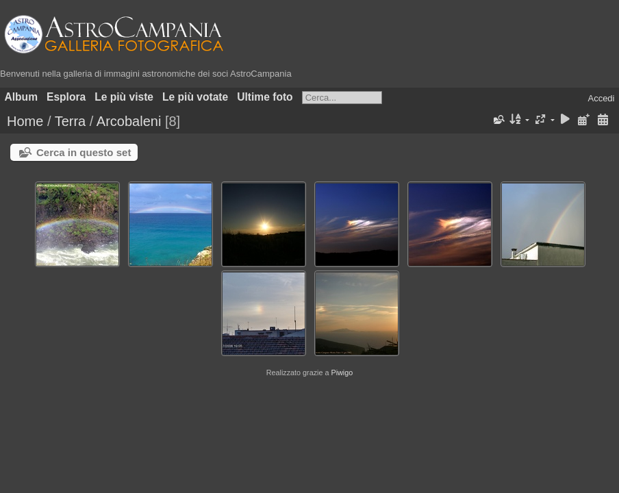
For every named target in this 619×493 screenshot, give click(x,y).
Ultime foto (264, 97)
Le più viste (123, 97)
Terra (70, 121)
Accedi (601, 98)
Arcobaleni (129, 121)
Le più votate (195, 97)
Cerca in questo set (83, 152)
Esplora (66, 97)
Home (25, 121)
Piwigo (342, 372)
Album (21, 97)
